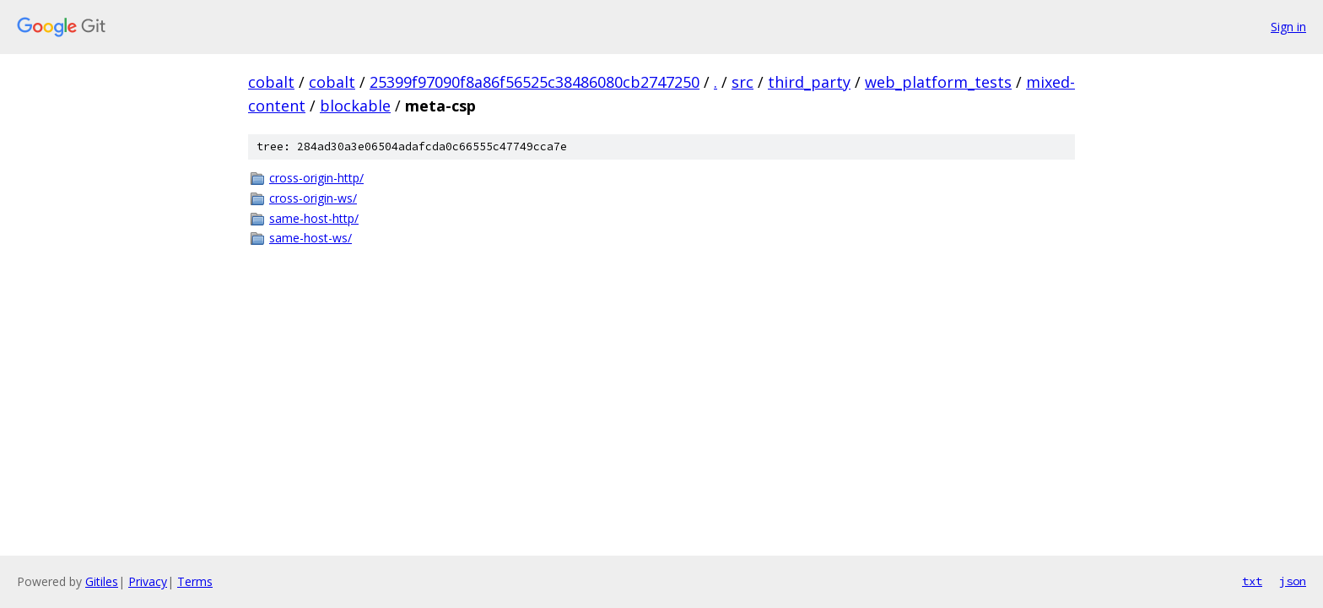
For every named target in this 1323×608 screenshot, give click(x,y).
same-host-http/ (314, 218)
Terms (195, 581)
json (1292, 581)
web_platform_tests (938, 82)
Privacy (147, 581)
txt (1252, 581)
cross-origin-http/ (316, 178)
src (742, 82)
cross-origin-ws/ (313, 198)
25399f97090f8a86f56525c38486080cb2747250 (534, 82)
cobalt (271, 82)
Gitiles (101, 581)
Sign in (1288, 27)
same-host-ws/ (310, 238)
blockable (355, 105)
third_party (809, 82)
